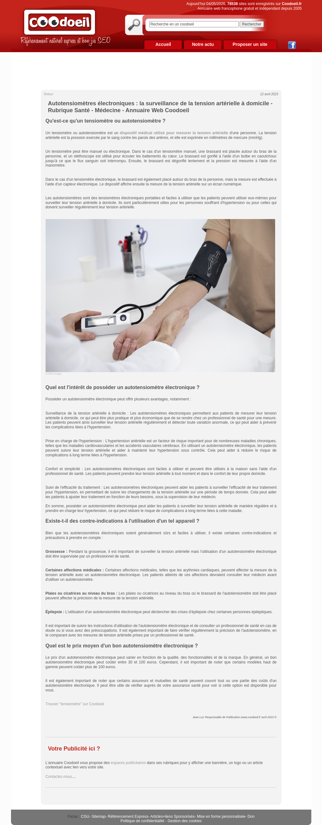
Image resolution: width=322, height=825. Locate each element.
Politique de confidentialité (142, 821)
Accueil (163, 44)
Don (250, 816)
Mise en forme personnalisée (221, 816)
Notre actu (203, 44)
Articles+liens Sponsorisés (172, 816)
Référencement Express (128, 816)
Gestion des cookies (185, 821)
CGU (85, 816)
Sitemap (98, 816)
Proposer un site (250, 44)
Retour (48, 94)
